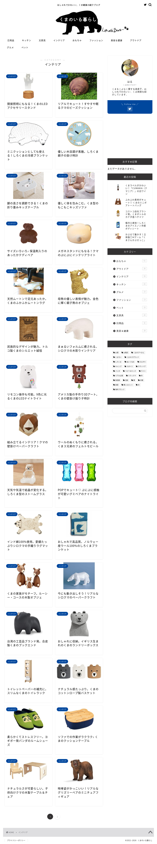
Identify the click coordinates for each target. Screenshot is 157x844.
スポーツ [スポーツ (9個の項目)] (130, 366)
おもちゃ (77, 40)
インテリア (59, 40)
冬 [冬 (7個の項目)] (142, 375)
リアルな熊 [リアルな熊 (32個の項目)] (119, 375)
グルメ (10, 47)
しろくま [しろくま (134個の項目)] (118, 362)
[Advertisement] (129, 136)
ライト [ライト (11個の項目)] (143, 371)
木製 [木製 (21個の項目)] (141, 380)
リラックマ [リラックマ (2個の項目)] (132, 375)
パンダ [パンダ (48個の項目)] (117, 371)
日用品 (10, 40)
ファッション (96, 40)
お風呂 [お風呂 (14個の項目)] (126, 352)
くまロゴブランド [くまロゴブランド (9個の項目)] (133, 357)
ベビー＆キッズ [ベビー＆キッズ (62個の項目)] (130, 371)
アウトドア (136, 40)
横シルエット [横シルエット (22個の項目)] (128, 385)
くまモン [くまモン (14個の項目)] (118, 357)
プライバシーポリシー (16, 840)
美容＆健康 (116, 40)
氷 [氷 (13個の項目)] (139, 385)
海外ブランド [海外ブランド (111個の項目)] (119, 389)
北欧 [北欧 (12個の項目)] (126, 380)
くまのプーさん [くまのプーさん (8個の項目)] (138, 352)
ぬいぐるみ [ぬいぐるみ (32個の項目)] (130, 362)
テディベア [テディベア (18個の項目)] (142, 366)
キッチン (26, 40)
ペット (24, 47)
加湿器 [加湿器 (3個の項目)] (117, 380)
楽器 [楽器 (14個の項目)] (116, 385)
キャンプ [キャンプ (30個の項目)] (118, 366)
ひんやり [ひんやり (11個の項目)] (143, 362)
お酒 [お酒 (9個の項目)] (116, 352)
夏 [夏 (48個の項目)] (134, 380)
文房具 (42, 40)
